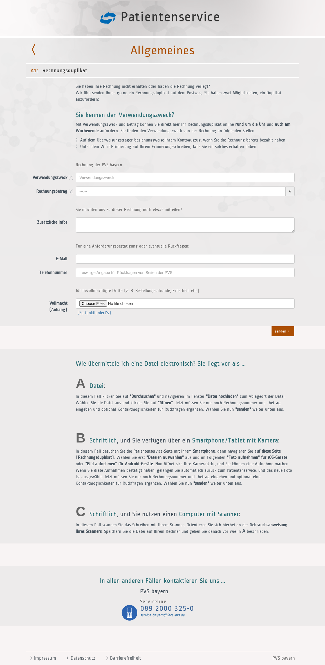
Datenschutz (79, 658)
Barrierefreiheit (121, 658)
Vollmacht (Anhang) (58, 306)
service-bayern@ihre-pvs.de (162, 615)
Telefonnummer (53, 272)
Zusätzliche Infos (52, 222)
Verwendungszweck (52, 178)
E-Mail (61, 259)
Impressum (40, 658)
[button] (162, 332)
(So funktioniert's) (93, 313)
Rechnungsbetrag (53, 191)
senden (283, 331)
